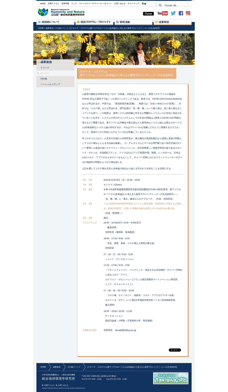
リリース (44, 67)
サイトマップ (133, 3)
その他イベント (61, 28)
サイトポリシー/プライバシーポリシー (95, 3)
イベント (44, 73)
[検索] (171, 5)
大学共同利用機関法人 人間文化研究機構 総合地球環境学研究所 (67, 12)
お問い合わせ (120, 3)
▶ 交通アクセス (48, 385)
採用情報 (65, 3)
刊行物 (43, 78)
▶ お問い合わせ (62, 385)
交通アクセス (53, 3)
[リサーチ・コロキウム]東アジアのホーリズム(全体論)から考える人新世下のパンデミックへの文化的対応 (115, 28)
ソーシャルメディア (50, 84)
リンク (74, 3)
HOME (41, 28)
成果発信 (191, 20)
